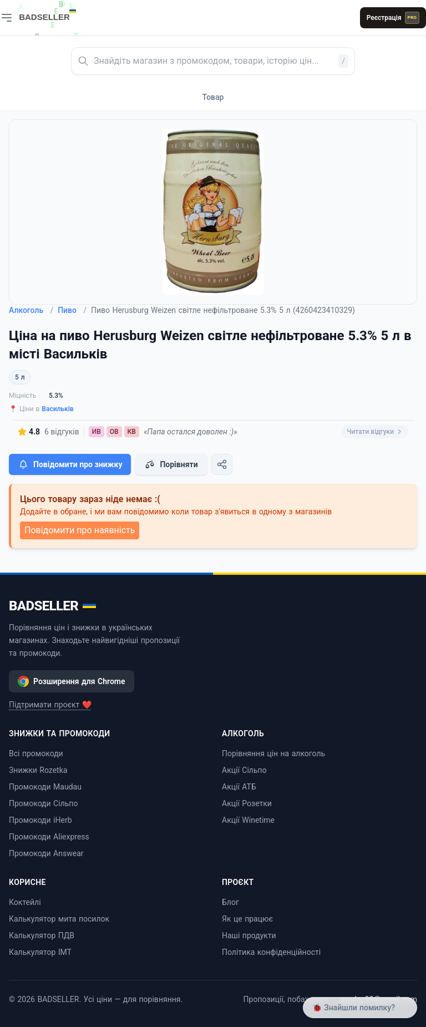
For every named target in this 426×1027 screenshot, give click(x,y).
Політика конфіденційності (271, 952)
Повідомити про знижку (70, 464)
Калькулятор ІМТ (40, 952)
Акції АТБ (239, 786)
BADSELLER (52, 606)
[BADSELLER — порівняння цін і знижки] (53, 14)
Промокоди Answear (46, 853)
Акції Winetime (248, 820)
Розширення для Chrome (71, 681)
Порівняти (170, 464)
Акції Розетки (247, 803)
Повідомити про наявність (79, 530)
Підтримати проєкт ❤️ (50, 704)
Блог (230, 902)
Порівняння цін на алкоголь (273, 753)
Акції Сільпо (244, 770)
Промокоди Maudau (45, 786)
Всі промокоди (36, 753)
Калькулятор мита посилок (59, 918)
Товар (213, 97)
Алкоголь (31, 310)
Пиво (72, 310)
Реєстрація (393, 18)
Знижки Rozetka (38, 770)
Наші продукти (249, 935)
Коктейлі (25, 902)
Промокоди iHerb (40, 820)
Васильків (57, 409)
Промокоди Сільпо (43, 803)
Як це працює (247, 918)
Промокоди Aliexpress (49, 836)
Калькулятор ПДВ (41, 935)
